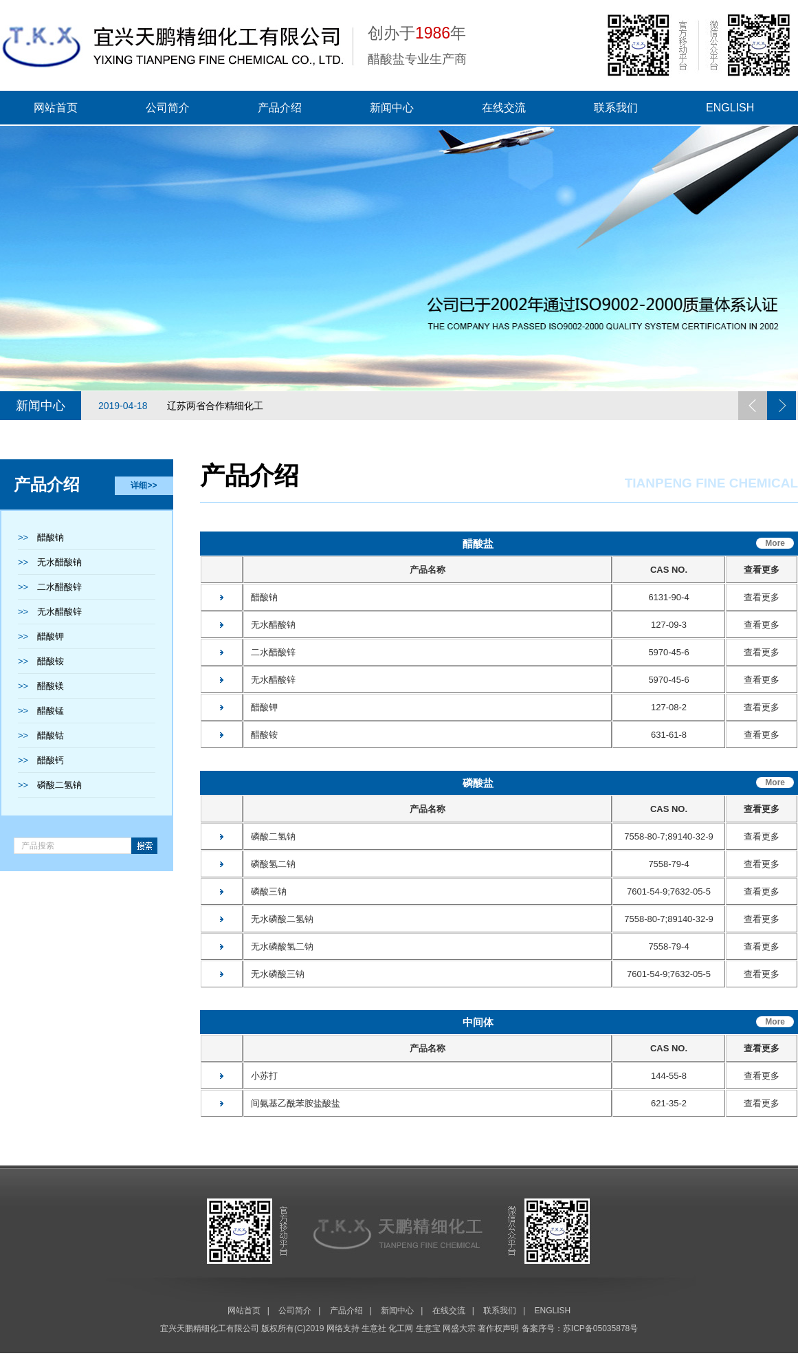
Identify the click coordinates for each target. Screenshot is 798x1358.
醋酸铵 (50, 661)
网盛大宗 (459, 1328)
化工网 (400, 1328)
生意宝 (428, 1328)
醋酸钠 (50, 537)
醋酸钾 (50, 636)
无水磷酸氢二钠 (279, 946)
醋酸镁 (50, 686)
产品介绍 (280, 107)
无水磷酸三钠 (274, 974)
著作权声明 (498, 1328)
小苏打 (261, 1076)
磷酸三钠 (265, 891)
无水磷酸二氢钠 (279, 919)
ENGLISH (730, 107)
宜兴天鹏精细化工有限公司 (209, 1328)
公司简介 (168, 107)
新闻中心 (392, 107)
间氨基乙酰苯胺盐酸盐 (292, 1103)
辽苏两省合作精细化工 (180, 405)
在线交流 (504, 107)
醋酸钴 (50, 735)
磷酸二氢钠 (59, 785)
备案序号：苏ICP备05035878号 (580, 1328)
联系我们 (616, 107)
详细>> (144, 485)
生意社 (374, 1328)
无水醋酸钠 (59, 562)
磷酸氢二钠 (270, 864)
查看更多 (761, 597)
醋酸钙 (50, 760)
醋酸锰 (50, 710)
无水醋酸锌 (59, 611)
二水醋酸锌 (59, 587)
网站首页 (56, 107)
